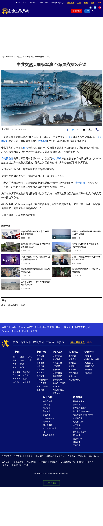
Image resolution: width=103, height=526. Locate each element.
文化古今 (72, 376)
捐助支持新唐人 (77, 342)
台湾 (70, 137)
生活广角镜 (47, 401)
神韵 (18, 2)
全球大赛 (26, 382)
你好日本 (46, 405)
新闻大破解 (57, 373)
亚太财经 (40, 390)
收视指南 (28, 456)
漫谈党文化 (77, 439)
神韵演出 (16, 382)
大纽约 (14, 327)
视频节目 (11, 56)
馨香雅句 (72, 366)
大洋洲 (37, 327)
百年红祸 (76, 425)
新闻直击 (40, 369)
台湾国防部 (7, 158)
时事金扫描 (57, 363)
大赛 (24, 2)
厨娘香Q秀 (47, 425)
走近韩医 (88, 373)
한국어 (33, 331)
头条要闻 (16, 372)
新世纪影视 (16, 465)
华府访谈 (40, 376)
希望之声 (54, 462)
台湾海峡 (80, 182)
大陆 (14, 367)
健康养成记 (89, 366)
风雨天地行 (77, 428)
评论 (14, 364)
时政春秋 (56, 366)
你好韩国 (46, 408)
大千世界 (46, 422)
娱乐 (30, 357)
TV (88, 11)
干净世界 (43, 462)
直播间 (60, 342)
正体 (41, 2)
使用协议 (50, 456)
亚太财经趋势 (42, 386)
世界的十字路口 (59, 383)
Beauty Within (48, 418)
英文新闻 (70, 2)
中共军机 (42, 141)
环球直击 (40, 359)
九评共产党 (77, 418)
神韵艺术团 (18, 462)
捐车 (92, 2)
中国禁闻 (40, 363)
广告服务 (71, 456)
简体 (46, 2)
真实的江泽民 (78, 422)
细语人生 (56, 393)
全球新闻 (30, 56)
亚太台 (67, 327)
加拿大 (22, 327)
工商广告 (76, 445)
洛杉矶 (30, 327)
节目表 (50, 342)
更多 (26, 465)
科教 (22, 367)
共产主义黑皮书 (79, 432)
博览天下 (16, 379)
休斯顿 (45, 327)
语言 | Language (57, 2)
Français (6, 331)
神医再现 (88, 369)
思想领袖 (56, 369)
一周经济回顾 (42, 380)
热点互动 (56, 359)
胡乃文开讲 (89, 363)
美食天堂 (46, 411)
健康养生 (89, 352)
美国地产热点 (74, 380)
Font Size (90, 129)
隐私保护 (39, 456)
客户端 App (94, 456)
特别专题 (78, 397)
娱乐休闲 (48, 397)
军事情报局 (57, 376)
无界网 (5, 465)
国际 (14, 357)
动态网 (90, 462)
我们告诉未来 (78, 401)
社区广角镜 (41, 383)
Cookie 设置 (51, 483)
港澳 (22, 357)
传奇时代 (76, 405)
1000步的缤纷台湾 (49, 430)
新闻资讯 (25, 342)
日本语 (25, 331)
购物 (99, 2)
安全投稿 (60, 456)
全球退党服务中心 (68, 462)
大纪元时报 (31, 462)
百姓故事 (76, 435)
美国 (14, 360)
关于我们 (18, 456)
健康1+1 (87, 356)
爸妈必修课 (73, 373)
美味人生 (46, 415)
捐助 (86, 2)
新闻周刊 (40, 373)
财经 (22, 364)
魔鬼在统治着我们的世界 (83, 415)
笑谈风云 (72, 359)
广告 (79, 2)
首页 (3, 56)
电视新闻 (20, 56)
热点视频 (26, 372)
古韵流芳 (72, 363)
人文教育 (73, 352)
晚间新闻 (40, 366)
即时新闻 (16, 375)
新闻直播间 (77, 11)
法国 (52, 327)
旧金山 (59, 327)
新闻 (17, 352)
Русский (16, 331)
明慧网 (81, 462)
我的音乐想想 (48, 435)
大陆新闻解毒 (58, 390)
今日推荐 (26, 375)
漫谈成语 (72, 369)
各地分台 (33, 2)
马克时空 (56, 386)
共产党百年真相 (79, 408)
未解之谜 (72, 356)
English (86, 327)
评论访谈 (57, 352)
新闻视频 (41, 352)
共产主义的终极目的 (81, 411)
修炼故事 (76, 442)
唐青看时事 (57, 380)
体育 (30, 360)
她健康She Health (91, 359)
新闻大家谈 (57, 356)
